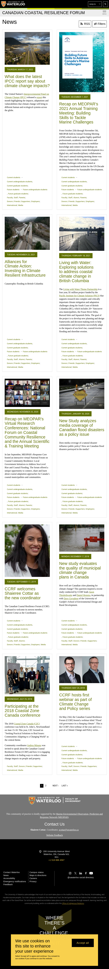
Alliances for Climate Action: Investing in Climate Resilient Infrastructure (25, 268)
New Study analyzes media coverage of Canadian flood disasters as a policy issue (81, 427)
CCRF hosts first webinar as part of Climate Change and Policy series (75, 702)
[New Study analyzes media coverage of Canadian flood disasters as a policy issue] (81, 394)
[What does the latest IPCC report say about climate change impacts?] (27, 48)
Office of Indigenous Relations (73, 903)
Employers (35, 201)
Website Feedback (54, 835)
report (39, 97)
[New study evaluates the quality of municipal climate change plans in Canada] (81, 538)
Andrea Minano (34, 745)
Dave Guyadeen (71, 598)
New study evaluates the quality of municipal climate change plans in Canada (80, 570)
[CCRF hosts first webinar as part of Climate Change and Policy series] (81, 669)
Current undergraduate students (19, 182)
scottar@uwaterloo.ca (69, 829)
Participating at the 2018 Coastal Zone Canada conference (22, 710)
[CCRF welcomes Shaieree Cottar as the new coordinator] (27, 550)
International (12, 205)
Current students (13, 177)
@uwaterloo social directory (81, 877)
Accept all (82, 942)
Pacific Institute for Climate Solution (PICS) (79, 295)
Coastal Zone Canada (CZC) (27, 723)
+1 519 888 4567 (56, 860)
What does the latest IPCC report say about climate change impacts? (27, 81)
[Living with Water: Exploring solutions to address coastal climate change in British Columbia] (81, 234)
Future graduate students (18, 194)
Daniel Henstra (83, 595)
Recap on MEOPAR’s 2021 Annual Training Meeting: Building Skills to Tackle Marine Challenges (78, 113)
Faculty (10, 197)
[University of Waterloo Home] (13, 4)
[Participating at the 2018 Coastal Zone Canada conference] (27, 675)
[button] (94, 4)
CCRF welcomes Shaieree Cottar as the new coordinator (23, 593)
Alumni (76, 197)
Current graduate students (17, 186)
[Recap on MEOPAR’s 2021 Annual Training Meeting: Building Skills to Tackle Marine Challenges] (81, 62)
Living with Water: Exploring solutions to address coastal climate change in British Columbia (76, 271)
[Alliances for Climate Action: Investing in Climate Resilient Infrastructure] (27, 233)
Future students (13, 189)
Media (20, 205)
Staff (16, 197)
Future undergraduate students (35, 189)
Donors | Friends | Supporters (18, 201)
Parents (22, 197)
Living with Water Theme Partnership (80, 289)
